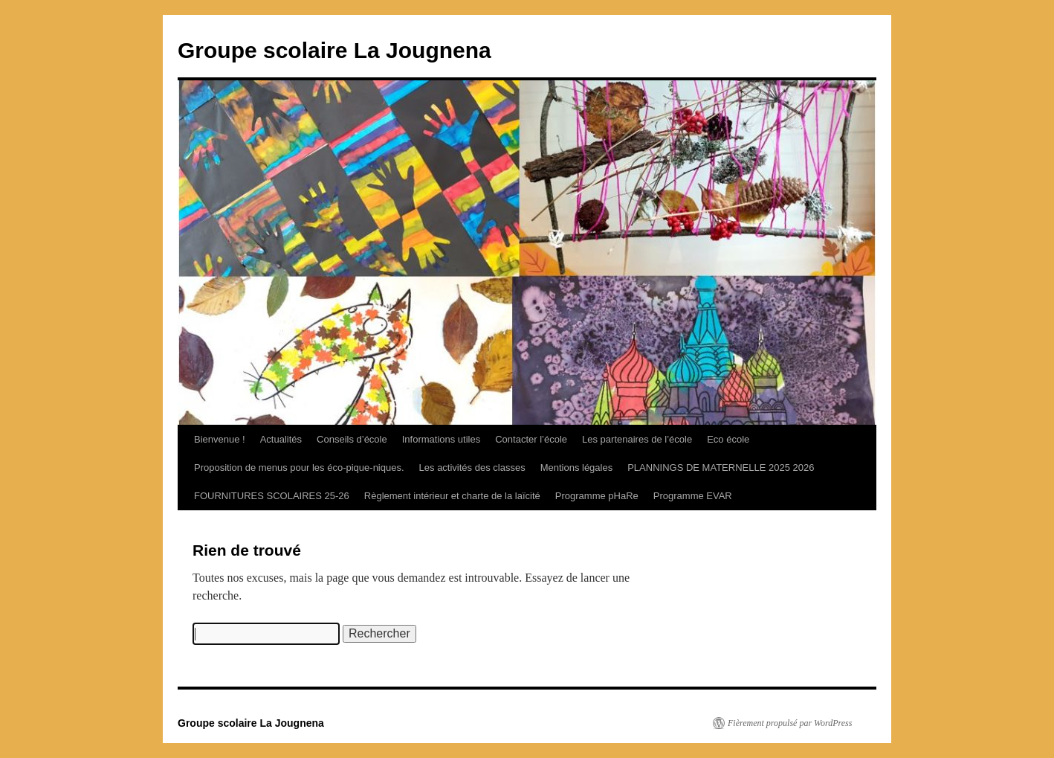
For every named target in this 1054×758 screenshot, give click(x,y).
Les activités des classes (472, 467)
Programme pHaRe (596, 495)
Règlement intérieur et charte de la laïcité (452, 495)
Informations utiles (441, 439)
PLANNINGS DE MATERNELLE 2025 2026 (720, 467)
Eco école (728, 439)
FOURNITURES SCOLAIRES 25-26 (271, 495)
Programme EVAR (692, 495)
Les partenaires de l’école (637, 439)
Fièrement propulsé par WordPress (790, 723)
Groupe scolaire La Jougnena (334, 50)
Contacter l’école (531, 439)
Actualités (281, 439)
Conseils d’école (352, 439)
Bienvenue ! (219, 439)
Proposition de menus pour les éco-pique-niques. (299, 467)
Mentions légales (576, 467)
